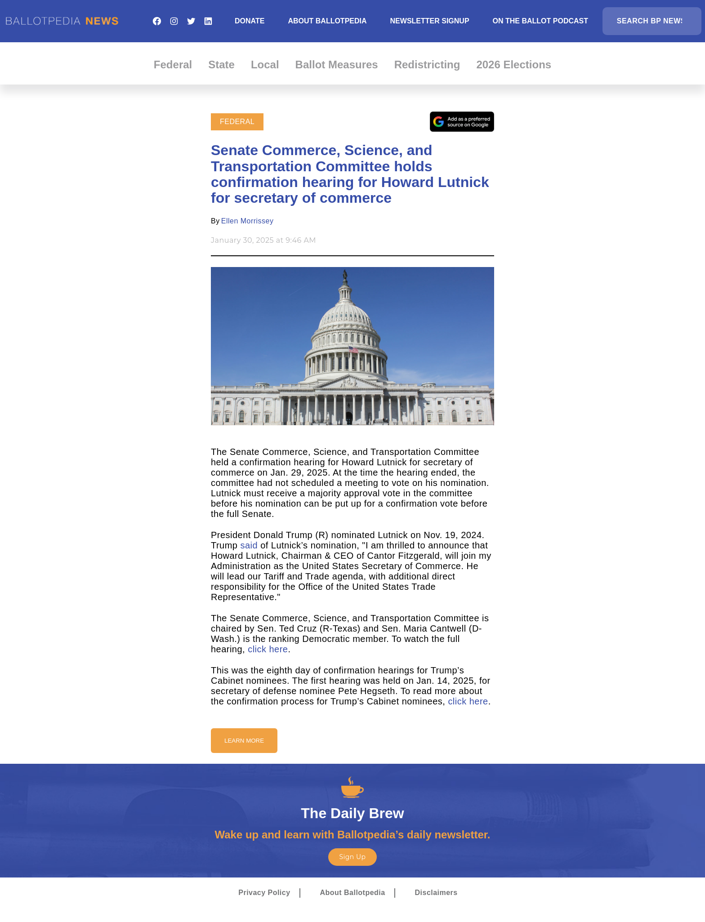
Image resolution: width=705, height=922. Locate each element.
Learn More (244, 740)
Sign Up (352, 857)
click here (268, 649)
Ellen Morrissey (247, 221)
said (249, 545)
